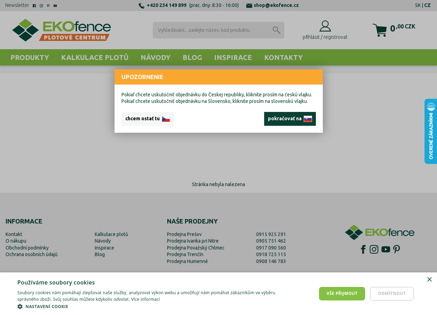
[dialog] (218, 293)
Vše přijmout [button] (342, 293)
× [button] (429, 279)
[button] (147, 306)
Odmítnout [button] (392, 293)
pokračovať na (290, 119)
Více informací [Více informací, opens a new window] (145, 299)
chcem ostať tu (147, 119)
